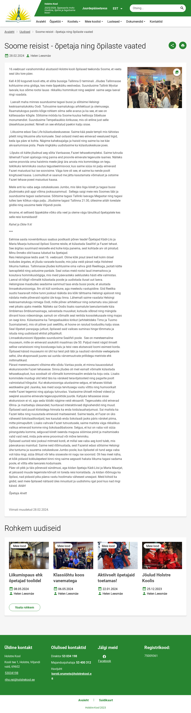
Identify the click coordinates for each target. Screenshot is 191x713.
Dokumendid (136, 21)
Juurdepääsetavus (94, 8)
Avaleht (41, 21)
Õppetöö (57, 21)
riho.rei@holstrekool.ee (20, 679)
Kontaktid (156, 21)
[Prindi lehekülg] (183, 45)
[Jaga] (172, 45)
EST (118, 8)
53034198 (11, 673)
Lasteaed (115, 21)
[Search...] (182, 8)
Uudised (25, 32)
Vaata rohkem (24, 607)
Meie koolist (94, 21)
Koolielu (74, 21)
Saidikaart (106, 700)
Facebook (104, 658)
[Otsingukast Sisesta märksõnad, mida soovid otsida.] (158, 8)
